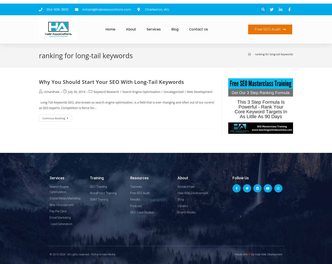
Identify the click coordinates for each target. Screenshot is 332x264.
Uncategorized (174, 92)
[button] (263, 9)
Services (154, 29)
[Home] (249, 54)
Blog (174, 29)
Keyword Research (106, 92)
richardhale (51, 92)
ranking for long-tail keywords (274, 54)
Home (110, 29)
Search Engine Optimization (141, 92)
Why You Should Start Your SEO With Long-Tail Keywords (111, 81)
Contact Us (198, 29)
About (131, 29)
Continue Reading (57, 117)
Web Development (199, 92)
